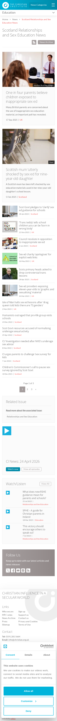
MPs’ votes (7, 615)
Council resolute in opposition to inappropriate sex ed (35, 240)
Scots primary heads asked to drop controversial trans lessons (35, 272)
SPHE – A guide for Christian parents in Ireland (33, 514)
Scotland (23, 197)
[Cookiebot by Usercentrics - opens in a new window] (41, 646)
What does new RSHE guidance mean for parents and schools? (34, 495)
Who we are (7, 611)
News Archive (46, 42)
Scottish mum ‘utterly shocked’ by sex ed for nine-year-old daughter (27, 174)
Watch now (13, 469)
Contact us (23, 618)
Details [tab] (28, 655)
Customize (28, 701)
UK (21, 120)
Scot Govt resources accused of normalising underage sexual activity (26, 330)
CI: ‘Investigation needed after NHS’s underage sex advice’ (27, 343)
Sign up (21, 611)
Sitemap (6, 624)
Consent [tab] (10, 655)
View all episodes (31, 469)
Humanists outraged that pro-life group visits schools (27, 317)
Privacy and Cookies (28, 621)
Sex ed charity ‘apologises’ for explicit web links (35, 256)
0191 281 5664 (13, 636)
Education (39, 520)
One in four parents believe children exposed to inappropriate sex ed (27, 97)
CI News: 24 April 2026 (23, 461)
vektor (13, 718)
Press (4, 621)
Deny (28, 711)
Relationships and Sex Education (22, 416)
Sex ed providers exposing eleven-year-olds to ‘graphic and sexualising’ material (36, 289)
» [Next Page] (35, 389)
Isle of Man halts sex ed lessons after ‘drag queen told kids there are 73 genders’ (25, 304)
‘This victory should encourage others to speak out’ (34, 529)
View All (45, 484)
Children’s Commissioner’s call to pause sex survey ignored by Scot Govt (26, 368)
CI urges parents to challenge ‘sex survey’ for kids (26, 355)
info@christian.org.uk (19, 640)
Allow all (28, 691)
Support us (23, 615)
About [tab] (46, 655)
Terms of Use (24, 624)
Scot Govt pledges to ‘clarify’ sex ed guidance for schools (36, 208)
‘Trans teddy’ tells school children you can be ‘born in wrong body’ (34, 225)
